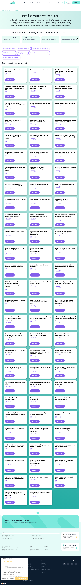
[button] (3, 583)
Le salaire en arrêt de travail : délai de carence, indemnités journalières (64, 67)
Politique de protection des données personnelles (59, 582)
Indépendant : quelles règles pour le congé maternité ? (40, 409)
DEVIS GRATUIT (76, 2)
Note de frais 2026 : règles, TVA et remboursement (40, 278)
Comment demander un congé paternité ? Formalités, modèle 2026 (14, 84)
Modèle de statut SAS (26, 559)
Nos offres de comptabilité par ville (9, 546)
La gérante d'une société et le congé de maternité (39, 148)
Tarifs (59, 2)
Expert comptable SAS (26, 568)
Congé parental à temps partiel (64, 180)
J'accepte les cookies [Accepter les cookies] (21, 578)
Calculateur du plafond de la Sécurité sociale (14, 116)
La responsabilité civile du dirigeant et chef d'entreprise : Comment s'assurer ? (39, 347)
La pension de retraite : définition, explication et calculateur (40, 313)
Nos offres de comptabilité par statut (9, 545)
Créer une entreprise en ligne (8, 531)
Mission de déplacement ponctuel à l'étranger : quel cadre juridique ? (65, 314)
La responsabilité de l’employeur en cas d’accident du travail (40, 330)
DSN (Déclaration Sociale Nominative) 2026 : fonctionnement (37, 457)
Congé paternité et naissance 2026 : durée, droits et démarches (39, 425)
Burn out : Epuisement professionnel (37, 394)
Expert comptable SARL (27, 571)
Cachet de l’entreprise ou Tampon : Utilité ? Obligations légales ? (14, 132)
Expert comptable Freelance (27, 576)
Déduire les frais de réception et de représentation (40, 379)
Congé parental (7, 53)
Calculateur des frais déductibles (40, 65)
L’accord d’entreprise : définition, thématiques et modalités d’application (65, 212)
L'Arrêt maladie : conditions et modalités (39, 261)
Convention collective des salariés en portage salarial (65, 394)
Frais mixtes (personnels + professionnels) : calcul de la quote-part (13, 331)
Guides (31, 543)
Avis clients (43, 568)
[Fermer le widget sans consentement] (7, 558)
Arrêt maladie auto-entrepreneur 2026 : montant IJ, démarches (15, 441)
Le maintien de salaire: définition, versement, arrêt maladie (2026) (65, 132)
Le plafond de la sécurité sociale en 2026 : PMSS (15, 296)
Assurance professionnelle (38, 48)
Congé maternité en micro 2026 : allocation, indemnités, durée (65, 244)
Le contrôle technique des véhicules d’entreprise (13, 211)
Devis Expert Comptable (46, 565)
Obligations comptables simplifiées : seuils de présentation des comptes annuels (13, 280)
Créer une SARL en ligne (36, 532)
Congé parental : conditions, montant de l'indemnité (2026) (14, 363)
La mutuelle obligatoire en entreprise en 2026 (38, 83)
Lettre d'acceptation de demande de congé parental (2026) (65, 116)
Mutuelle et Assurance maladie (23, 53)
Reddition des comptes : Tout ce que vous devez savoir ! (65, 148)
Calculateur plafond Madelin (27, 566)
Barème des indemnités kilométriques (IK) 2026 (62, 330)
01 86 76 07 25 (68, 3)
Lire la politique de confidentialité (8, 574)
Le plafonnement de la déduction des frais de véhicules (40, 363)
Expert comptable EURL (27, 573)
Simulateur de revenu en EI (27, 563)
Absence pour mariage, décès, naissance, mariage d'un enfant (14, 473)
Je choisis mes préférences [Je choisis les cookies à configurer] (8, 578)
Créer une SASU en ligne (36, 531)
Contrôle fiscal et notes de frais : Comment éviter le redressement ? (15, 245)
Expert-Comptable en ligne (8, 10)
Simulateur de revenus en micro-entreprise (30, 565)
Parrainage (43, 563)
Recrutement (44, 562)
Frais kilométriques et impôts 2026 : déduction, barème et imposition (64, 297)
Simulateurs (46, 542)
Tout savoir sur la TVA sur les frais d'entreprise (15, 347)
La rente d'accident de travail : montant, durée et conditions (49, 38)
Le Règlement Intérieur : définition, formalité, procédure (39, 164)
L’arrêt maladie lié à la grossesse (65, 99)
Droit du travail (19, 10)
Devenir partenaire (45, 566)
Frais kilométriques (22, 48)
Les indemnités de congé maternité (62, 409)
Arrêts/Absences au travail (42, 53)
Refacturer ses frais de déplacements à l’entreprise (38, 211)
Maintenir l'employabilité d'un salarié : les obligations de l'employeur (14, 314)
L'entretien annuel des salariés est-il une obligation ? (64, 473)
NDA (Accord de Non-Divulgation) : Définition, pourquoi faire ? (65, 164)
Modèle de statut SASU (26, 562)
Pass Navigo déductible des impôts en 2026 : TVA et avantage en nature (15, 489)
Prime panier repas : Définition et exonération (10, 38)
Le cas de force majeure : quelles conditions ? (40, 488)
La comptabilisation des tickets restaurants (64, 379)
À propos (43, 559)
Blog (31, 542)
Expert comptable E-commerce (28, 574)
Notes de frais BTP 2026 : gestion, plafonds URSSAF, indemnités (65, 363)
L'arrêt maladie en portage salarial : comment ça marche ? (64, 347)
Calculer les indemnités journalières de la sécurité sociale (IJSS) (15, 100)
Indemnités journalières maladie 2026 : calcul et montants (14, 228)
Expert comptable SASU (27, 569)
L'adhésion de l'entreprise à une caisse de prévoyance (14, 456)
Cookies (75, 582)
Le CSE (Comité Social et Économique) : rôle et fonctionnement (37, 245)
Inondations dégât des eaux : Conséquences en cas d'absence (15, 409)
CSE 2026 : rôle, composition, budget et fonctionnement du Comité (64, 279)
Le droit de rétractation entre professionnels (14, 148)
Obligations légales (53, 48)
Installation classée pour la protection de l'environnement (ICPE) (64, 262)
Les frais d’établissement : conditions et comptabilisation (14, 180)
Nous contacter (44, 560)
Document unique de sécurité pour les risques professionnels (64, 228)
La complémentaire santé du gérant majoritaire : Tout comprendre (38, 228)
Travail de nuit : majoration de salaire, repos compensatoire (30, 38)
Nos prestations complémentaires (37, 534)
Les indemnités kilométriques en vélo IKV (15, 379)
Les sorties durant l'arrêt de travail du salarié (13, 394)
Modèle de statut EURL (26, 560)
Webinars (45, 545)
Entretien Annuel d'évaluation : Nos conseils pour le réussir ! (64, 456)
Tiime (42, 569)
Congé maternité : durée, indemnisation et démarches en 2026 (39, 297)
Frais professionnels (8, 48)
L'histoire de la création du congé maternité (15, 196)
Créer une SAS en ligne (6, 534)
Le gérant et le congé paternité (39, 473)
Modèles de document (35, 545)
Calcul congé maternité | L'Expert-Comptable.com (37, 116)
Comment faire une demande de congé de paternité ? (65, 441)
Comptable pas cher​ (6, 542)
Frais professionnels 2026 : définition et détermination (63, 83)
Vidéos (31, 546)
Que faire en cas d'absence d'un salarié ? (40, 196)
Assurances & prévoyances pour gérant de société (40, 441)
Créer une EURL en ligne (7, 532)
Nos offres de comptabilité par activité (10, 543)
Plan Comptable (47, 543)
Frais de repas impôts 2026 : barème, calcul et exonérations (69, 38)
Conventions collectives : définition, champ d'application (64, 424)
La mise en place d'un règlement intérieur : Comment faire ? (15, 424)
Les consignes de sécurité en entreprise (14, 66)
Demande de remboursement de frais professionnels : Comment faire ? (15, 164)
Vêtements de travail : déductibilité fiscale (61, 196)
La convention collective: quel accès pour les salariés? (39, 132)
